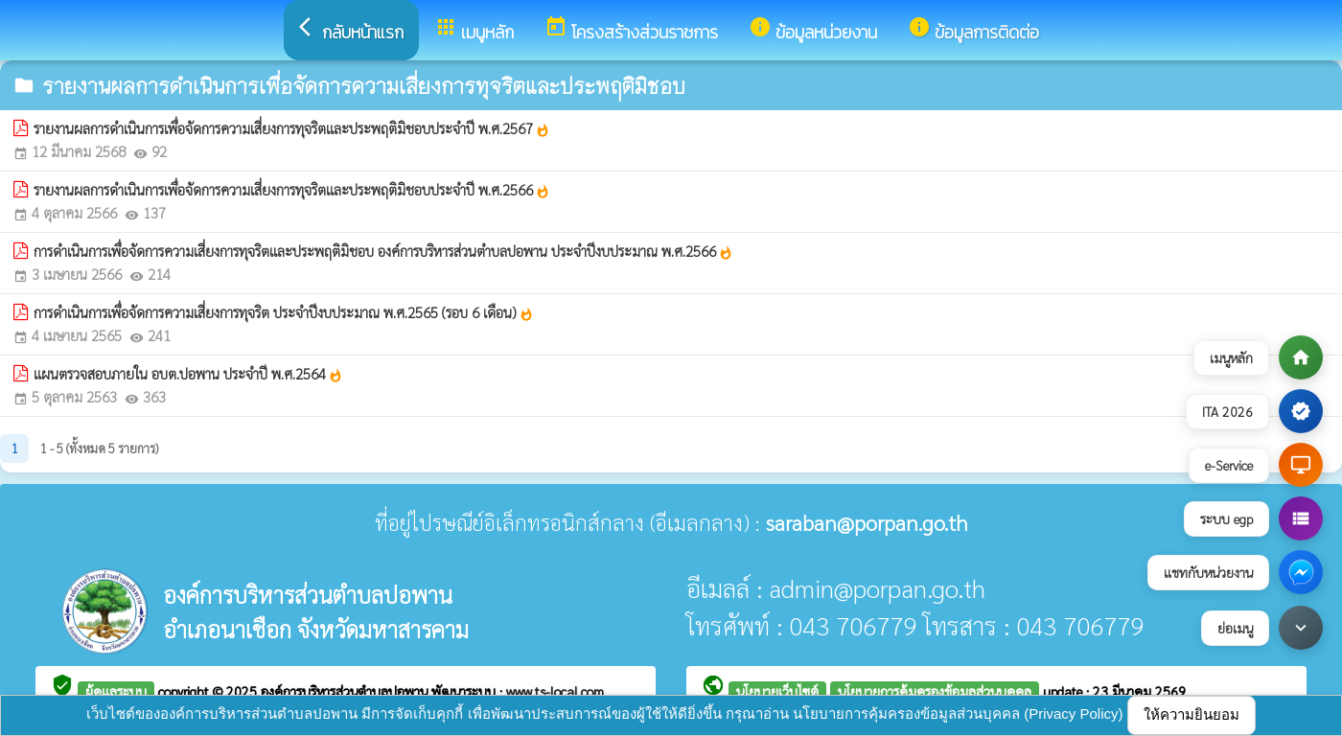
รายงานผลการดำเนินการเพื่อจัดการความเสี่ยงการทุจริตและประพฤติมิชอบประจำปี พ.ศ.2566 (292, 189)
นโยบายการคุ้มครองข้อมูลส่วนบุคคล (934, 691)
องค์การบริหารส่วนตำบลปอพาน (346, 691)
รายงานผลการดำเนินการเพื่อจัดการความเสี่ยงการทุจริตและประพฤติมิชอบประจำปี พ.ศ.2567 (292, 128)
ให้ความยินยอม (1191, 714)
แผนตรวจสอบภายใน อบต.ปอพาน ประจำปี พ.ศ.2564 (188, 373)
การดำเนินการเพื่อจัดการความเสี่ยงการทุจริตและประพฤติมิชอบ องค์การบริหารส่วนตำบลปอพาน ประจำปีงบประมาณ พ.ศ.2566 (383, 251)
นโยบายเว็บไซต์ (777, 691)
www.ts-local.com (555, 691)
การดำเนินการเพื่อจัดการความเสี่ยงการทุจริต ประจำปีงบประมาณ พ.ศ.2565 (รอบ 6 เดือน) (284, 312)
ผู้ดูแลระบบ (116, 691)
